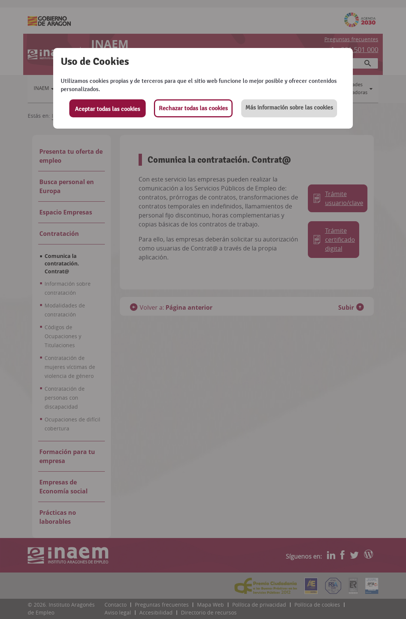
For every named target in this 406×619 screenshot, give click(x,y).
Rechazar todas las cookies (193, 108)
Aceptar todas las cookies (107, 109)
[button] (289, 108)
